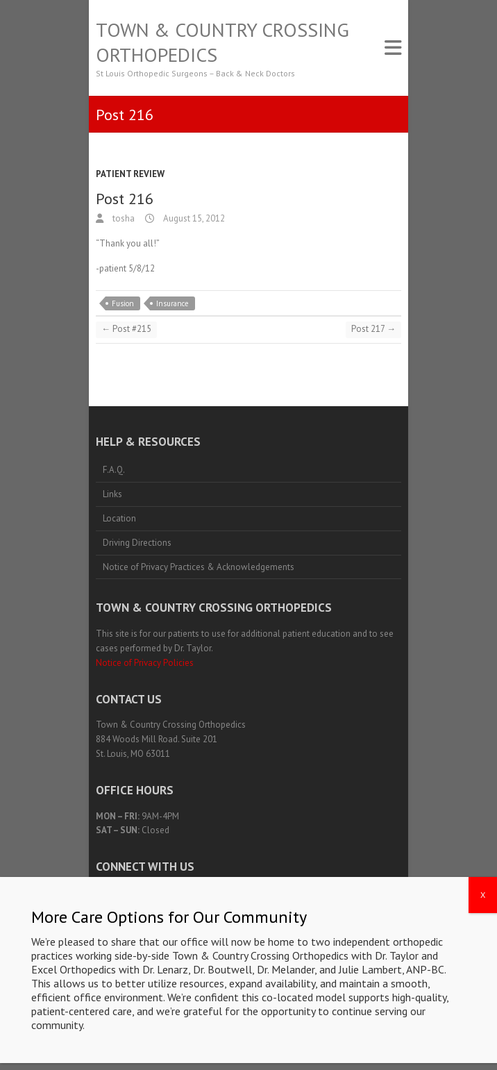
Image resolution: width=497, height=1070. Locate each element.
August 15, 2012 (193, 218)
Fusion (123, 303)
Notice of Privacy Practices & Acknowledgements (198, 567)
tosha (122, 218)
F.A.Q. (114, 470)
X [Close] (482, 967)
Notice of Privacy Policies (145, 663)
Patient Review (130, 174)
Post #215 (126, 329)
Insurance (172, 303)
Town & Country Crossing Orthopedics (222, 42)
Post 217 (373, 329)
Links (112, 494)
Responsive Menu (393, 48)
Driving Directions (137, 543)
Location (119, 518)
